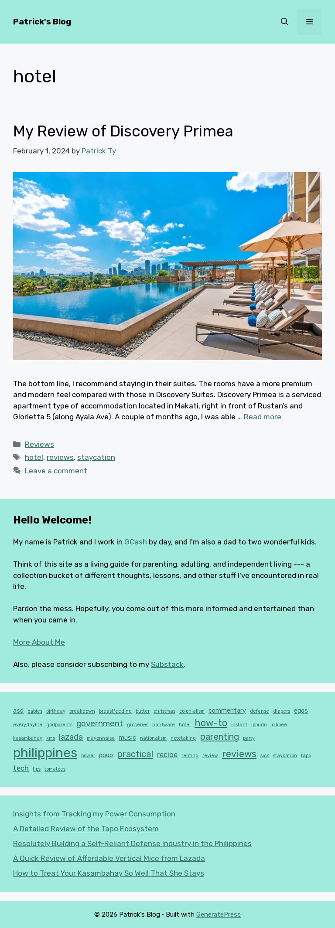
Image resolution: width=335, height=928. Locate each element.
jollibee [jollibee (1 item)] (278, 724)
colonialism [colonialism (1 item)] (192, 711)
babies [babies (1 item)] (34, 711)
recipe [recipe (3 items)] (167, 754)
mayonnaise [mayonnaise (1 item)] (101, 738)
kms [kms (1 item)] (50, 738)
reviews (60, 457)
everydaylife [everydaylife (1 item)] (27, 724)
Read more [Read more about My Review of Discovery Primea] (262, 416)
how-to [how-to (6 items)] (211, 722)
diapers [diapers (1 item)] (281, 711)
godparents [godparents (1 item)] (59, 724)
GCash (135, 541)
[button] (284, 22)
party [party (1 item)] (249, 738)
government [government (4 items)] (99, 723)
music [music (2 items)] (127, 737)
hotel (34, 457)
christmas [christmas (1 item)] (164, 711)
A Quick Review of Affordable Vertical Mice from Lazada (109, 858)
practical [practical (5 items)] (135, 754)
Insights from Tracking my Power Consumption (94, 813)
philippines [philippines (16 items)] (45, 752)
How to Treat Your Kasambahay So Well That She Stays (108, 873)
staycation (96, 457)
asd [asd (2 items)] (18, 710)
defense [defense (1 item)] (259, 711)
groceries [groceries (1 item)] (137, 724)
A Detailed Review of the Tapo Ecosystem (86, 828)
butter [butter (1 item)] (143, 711)
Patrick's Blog (42, 22)
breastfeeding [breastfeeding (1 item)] (115, 711)
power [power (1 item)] (88, 755)
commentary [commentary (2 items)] (227, 710)
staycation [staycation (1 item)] (285, 755)
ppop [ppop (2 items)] (106, 755)
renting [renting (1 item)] (189, 755)
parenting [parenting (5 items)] (219, 736)
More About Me (39, 642)
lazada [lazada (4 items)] (71, 737)
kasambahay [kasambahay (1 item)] (27, 738)
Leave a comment (56, 470)
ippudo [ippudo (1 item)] (259, 724)
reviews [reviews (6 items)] (239, 753)
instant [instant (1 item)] (239, 724)
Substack (167, 664)
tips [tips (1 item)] (37, 769)
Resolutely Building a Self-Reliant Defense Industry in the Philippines (132, 843)
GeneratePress (218, 914)
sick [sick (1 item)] (264, 755)
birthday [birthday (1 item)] (55, 711)
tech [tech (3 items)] (21, 768)
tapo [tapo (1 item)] (306, 755)
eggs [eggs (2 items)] (301, 710)
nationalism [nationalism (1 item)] (153, 738)
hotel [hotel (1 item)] (185, 724)
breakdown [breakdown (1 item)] (82, 711)
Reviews (39, 444)
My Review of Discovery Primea (123, 131)
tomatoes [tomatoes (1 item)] (54, 769)
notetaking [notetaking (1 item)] (183, 738)
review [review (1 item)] (210, 755)
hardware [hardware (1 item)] (163, 724)
